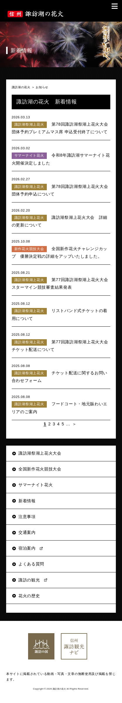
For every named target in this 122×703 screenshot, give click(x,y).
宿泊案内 (27, 548)
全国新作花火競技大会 (39, 469)
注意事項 (27, 516)
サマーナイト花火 (35, 484)
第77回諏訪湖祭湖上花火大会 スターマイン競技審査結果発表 (62, 280)
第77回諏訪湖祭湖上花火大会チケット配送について (61, 342)
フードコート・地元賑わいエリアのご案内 (61, 404)
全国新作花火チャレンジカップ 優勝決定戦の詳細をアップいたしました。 (61, 248)
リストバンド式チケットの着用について (61, 311)
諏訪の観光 (29, 580)
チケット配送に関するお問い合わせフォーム (61, 373)
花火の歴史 (29, 595)
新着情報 (27, 500)
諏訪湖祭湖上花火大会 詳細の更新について (61, 217)
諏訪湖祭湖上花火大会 (39, 453)
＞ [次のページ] (74, 424)
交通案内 (27, 532)
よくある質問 (31, 564)
